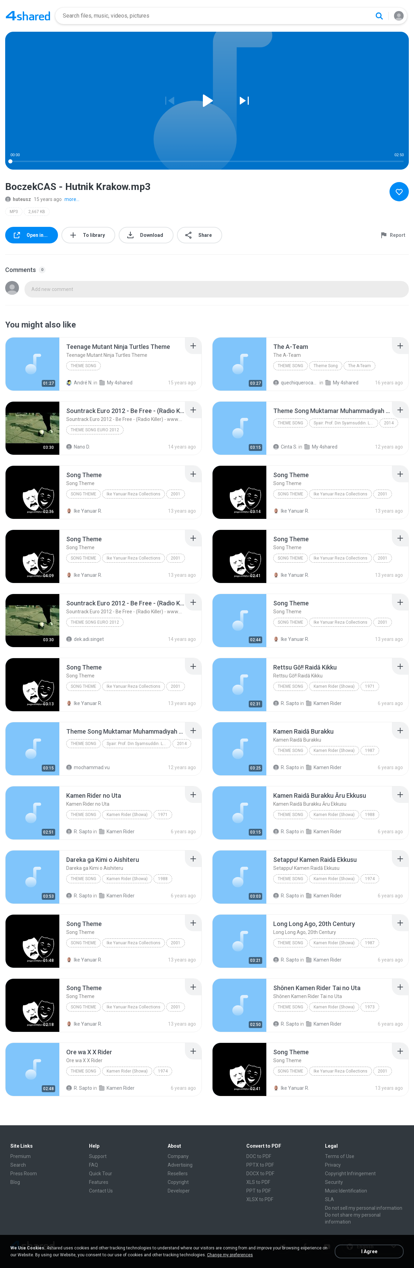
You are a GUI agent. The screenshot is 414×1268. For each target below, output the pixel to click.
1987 (370, 750)
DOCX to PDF (260, 1173)
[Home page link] (28, 16)
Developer (179, 1191)
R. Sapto (286, 703)
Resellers (178, 1173)
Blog (15, 1182)
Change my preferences (230, 1254)
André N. (79, 382)
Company (178, 1156)
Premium (20, 1156)
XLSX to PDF (259, 1199)
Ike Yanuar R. (84, 511)
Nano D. (78, 447)
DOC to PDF (258, 1156)
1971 (370, 686)
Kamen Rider (324, 703)
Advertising (180, 1165)
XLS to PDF (258, 1182)
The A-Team (359, 365)
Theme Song (83, 365)
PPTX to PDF (260, 1165)
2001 (175, 494)
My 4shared (115, 382)
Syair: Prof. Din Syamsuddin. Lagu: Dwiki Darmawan (346, 423)
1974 (370, 878)
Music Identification (346, 1191)
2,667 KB (36, 211)
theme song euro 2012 (95, 429)
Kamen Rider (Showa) (334, 686)
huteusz (18, 199)
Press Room (23, 1173)
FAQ (93, 1165)
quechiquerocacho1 (295, 382)
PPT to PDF (258, 1191)
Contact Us (101, 1191)
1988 (370, 814)
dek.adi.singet (85, 639)
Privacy (333, 1165)
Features (98, 1182)
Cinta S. (285, 447)
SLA (329, 1199)
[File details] (32, 364)
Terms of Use (339, 1156)
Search (18, 1165)
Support (98, 1156)
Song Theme (83, 494)
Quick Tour (100, 1173)
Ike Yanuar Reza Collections (133, 494)
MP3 (14, 211)
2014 (389, 423)
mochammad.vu (88, 767)
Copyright (178, 1182)
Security (334, 1182)
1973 (370, 1007)
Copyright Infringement (350, 1173)
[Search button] (379, 16)
